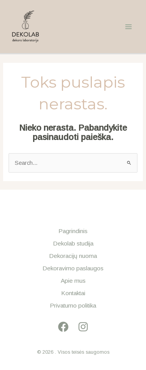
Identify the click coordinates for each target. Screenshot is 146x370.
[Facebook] (63, 327)
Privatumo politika (73, 305)
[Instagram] (83, 327)
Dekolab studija (73, 243)
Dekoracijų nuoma (73, 255)
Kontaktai (73, 293)
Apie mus (73, 280)
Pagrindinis (73, 231)
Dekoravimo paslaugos (73, 268)
